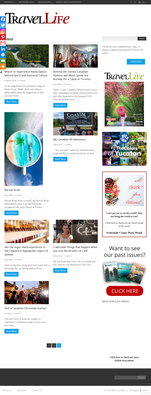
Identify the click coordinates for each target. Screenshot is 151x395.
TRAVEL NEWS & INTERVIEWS (68, 2)
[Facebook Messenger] (3, 55)
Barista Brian (12, 190)
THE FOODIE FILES (26, 2)
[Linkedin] (3, 49)
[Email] (3, 61)
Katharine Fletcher (10, 80)
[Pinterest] (3, 37)
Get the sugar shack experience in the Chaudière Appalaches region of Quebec (26, 251)
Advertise (21, 390)
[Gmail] (3, 43)
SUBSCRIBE (136, 62)
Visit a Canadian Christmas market (25, 308)
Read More (11, 101)
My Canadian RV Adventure (69, 139)
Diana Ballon (8, 259)
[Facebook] (3, 19)
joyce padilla (8, 195)
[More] (3, 67)
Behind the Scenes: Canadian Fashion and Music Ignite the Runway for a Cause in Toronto (72, 75)
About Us (6, 390)
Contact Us (37, 390)
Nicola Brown (57, 84)
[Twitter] (3, 25)
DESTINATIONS (45, 2)
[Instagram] (3, 31)
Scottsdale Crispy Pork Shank (124, 232)
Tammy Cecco (58, 144)
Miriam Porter (58, 256)
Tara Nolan (8, 313)
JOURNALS (9, 2)
